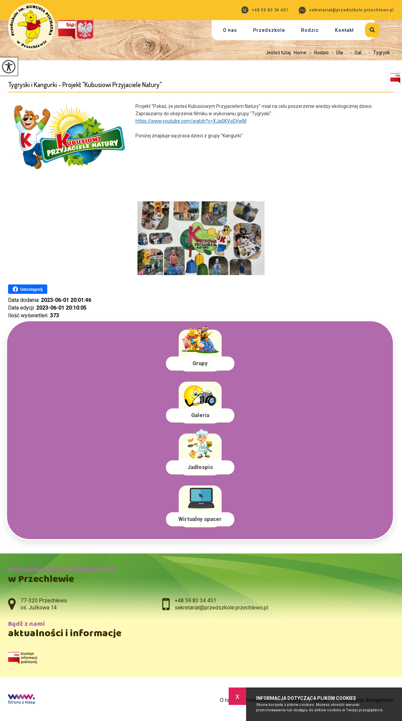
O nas (230, 30)
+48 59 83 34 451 (265, 9)
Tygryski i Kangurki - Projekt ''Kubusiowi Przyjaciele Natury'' (85, 84)
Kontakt (344, 30)
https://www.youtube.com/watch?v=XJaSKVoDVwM (190, 121)
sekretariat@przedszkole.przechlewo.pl (346, 10)
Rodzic (310, 30)
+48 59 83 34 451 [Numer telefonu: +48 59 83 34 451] (195, 600)
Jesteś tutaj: (280, 52)
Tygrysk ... (379, 52)
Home (300, 52)
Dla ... (338, 52)
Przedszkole (269, 30)
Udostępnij (28, 289)
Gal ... (356, 52)
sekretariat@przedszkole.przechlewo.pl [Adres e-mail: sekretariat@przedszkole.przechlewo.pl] (221, 607)
